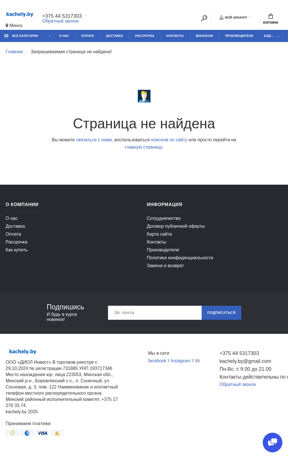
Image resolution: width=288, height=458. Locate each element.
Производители (239, 35)
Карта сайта (159, 234)
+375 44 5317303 (62, 16)
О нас (64, 35)
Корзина (270, 19)
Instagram (180, 360)
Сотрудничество (164, 218)
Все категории (21, 35)
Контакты (175, 35)
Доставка (114, 35)
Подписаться (221, 313)
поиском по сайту (169, 139)
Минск (14, 25)
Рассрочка (144, 35)
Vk (197, 360)
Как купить (17, 249)
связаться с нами (94, 139)
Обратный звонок (60, 21)
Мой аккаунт (233, 17)
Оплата (87, 35)
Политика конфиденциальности (180, 257)
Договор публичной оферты (176, 226)
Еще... (269, 35)
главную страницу (143, 147)
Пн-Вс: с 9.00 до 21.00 (245, 369)
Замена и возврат (165, 265)
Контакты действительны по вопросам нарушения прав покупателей (251, 377)
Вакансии (204, 35)
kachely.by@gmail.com (245, 361)
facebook (157, 360)
